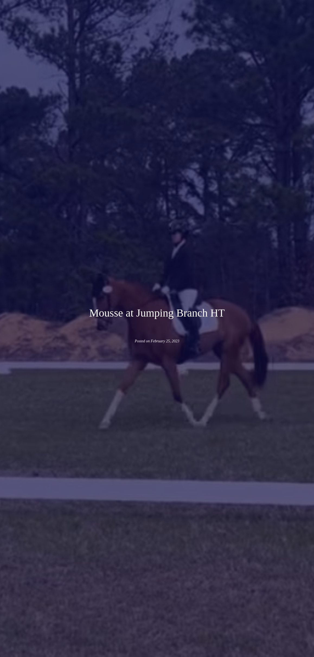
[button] (79, 13)
